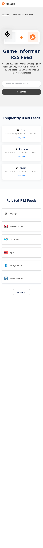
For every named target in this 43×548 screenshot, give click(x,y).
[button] (21, 3)
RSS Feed (5, 14)
